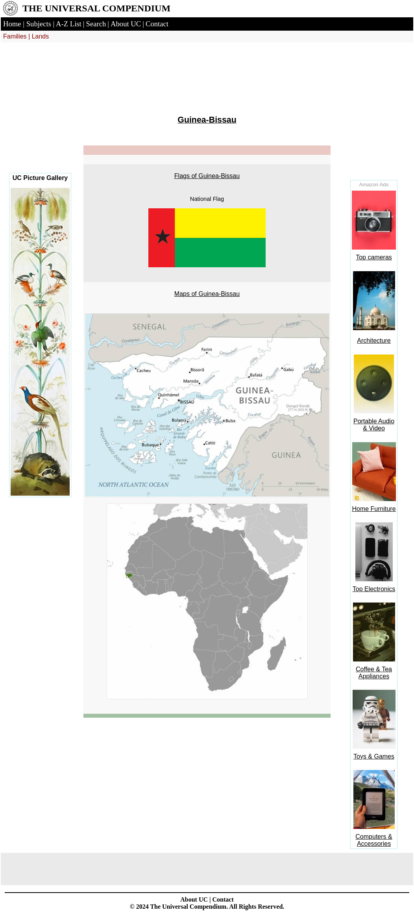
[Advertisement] (40, 114)
